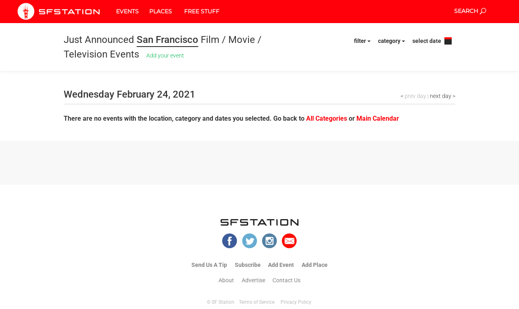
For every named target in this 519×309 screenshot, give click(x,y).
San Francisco (167, 39)
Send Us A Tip (209, 265)
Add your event (165, 55)
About (226, 280)
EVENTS (127, 11)
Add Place (315, 265)
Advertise (253, 280)
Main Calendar (377, 118)
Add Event (281, 265)
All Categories (327, 118)
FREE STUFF (201, 11)
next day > (442, 96)
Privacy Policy (296, 302)
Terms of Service (257, 302)
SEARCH (470, 11)
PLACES (160, 11)
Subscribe (248, 265)
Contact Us (286, 280)
